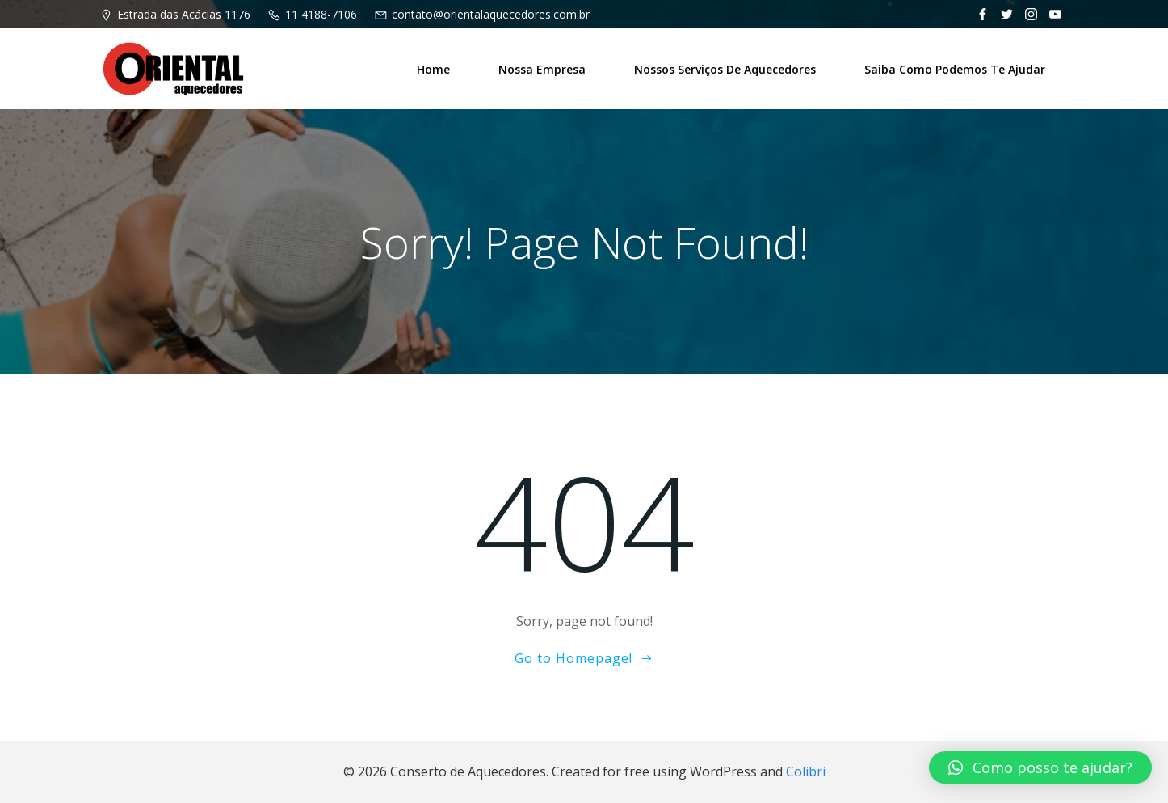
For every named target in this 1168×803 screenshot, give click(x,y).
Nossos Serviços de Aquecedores (725, 69)
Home (433, 69)
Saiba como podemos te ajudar (954, 69)
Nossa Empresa (542, 69)
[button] (1040, 767)
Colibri (806, 771)
